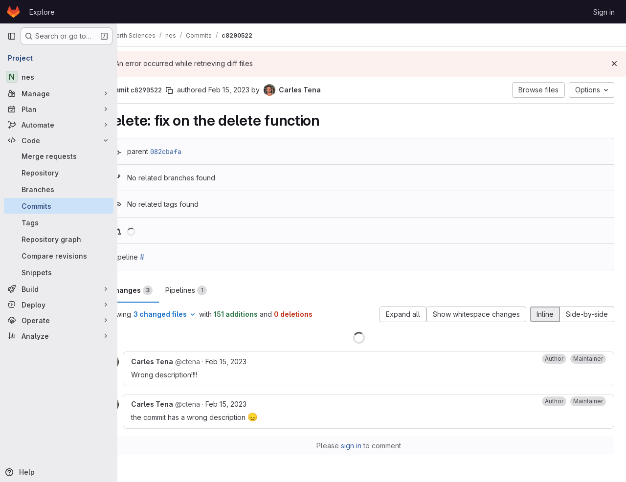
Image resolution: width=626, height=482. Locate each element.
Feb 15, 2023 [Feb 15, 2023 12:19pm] (254, 90)
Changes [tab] (157, 290)
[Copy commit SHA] (195, 90)
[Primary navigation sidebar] (12, 36)
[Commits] (58, 206)
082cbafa (191, 151)
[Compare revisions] (58, 255)
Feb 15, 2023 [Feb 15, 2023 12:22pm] (251, 404)
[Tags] (58, 222)
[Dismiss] (614, 63)
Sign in (604, 12)
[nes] (58, 77)
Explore (42, 12)
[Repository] (58, 172)
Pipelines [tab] (212, 290)
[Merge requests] (58, 156)
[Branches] (58, 189)
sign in (364, 445)
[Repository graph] (58, 239)
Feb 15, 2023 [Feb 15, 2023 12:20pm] (251, 361)
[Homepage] (13, 12)
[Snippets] (58, 272)
